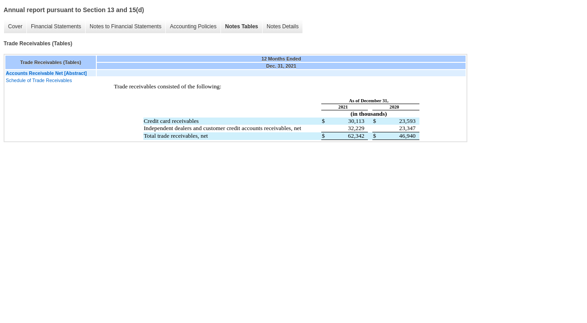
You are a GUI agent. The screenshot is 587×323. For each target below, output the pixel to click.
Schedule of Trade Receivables (39, 80)
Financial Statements (56, 26)
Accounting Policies (193, 26)
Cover (15, 26)
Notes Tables (241, 26)
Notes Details (282, 26)
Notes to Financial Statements (125, 26)
